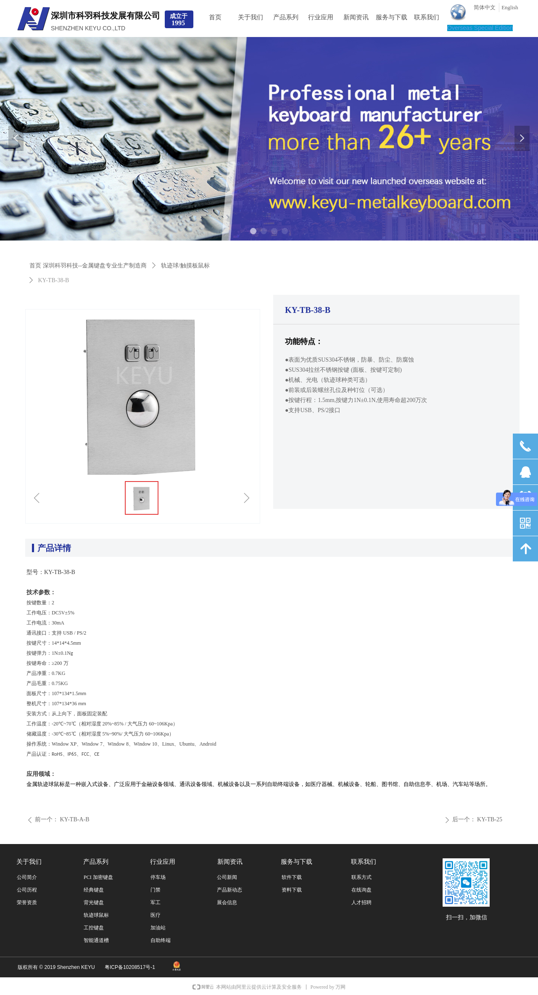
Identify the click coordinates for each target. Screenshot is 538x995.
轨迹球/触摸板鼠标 (185, 265)
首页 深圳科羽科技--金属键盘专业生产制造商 (88, 265)
